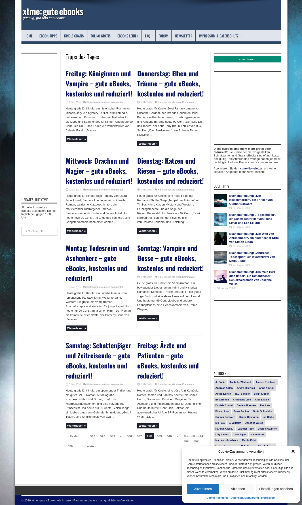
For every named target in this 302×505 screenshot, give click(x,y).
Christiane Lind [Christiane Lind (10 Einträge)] (242, 399)
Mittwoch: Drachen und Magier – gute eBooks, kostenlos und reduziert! (99, 171)
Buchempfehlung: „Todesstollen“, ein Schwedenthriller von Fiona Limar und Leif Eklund (252, 219)
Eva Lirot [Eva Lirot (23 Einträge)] (265, 405)
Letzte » (90, 446)
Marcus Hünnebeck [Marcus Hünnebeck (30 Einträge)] (226, 440)
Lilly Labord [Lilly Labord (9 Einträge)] (222, 434)
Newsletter (183, 36)
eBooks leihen (127, 36)
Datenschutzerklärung (245, 497)
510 (92, 436)
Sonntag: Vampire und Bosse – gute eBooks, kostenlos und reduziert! (170, 258)
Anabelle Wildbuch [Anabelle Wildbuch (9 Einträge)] (240, 382)
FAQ (149, 36)
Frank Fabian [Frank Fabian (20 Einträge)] (241, 411)
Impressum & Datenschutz (220, 36)
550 (186, 441)
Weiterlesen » (76, 139)
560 (196, 441)
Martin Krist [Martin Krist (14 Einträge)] (249, 440)
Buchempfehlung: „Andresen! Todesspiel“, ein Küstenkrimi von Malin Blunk (252, 257)
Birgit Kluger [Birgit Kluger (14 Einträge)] (261, 393)
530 (112, 436)
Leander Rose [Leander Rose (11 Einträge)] (245, 428)
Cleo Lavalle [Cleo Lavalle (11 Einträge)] (262, 399)
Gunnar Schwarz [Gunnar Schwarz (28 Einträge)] (225, 417)
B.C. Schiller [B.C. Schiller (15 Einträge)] (242, 393)
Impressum (268, 497)
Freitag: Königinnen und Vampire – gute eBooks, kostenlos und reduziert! (99, 83)
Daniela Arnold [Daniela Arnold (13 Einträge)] (224, 405)
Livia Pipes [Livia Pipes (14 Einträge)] (239, 434)
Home (29, 36)
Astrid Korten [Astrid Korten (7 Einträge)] (223, 393)
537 (139, 436)
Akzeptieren (203, 489)
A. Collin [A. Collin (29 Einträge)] (220, 382)
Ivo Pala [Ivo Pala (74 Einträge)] (220, 423)
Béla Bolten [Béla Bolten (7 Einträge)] (222, 399)
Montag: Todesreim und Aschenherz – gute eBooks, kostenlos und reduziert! (97, 263)
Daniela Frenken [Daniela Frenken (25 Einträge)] (246, 405)
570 (70, 446)
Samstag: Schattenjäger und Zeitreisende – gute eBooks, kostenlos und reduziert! (98, 360)
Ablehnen (238, 489)
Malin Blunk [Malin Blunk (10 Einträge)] (257, 434)
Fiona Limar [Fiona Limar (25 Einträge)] (222, 411)
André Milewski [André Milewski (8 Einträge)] (246, 388)
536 (129, 436)
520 (102, 436)
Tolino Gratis (101, 36)
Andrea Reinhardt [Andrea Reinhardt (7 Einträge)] (266, 382)
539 (159, 436)
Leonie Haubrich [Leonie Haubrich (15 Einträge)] (267, 428)
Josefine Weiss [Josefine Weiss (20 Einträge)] (254, 423)
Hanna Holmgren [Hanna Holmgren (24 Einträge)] (249, 417)
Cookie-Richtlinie (217, 497)
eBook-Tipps (48, 36)
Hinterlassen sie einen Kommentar (105, 102)
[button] (293, 451)
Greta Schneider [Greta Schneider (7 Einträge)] (262, 411)
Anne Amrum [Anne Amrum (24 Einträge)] (267, 388)
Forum (163, 36)
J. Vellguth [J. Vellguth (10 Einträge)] (235, 423)
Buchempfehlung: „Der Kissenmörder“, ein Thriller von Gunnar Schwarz (251, 199)
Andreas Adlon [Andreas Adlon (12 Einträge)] (224, 388)
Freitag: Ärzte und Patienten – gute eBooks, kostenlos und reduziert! (168, 360)
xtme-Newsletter (251, 168)
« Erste (73, 436)
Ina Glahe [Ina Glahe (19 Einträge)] (268, 417)
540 (169, 436)
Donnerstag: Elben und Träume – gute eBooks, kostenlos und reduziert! (170, 83)
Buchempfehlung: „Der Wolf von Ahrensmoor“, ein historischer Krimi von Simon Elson (254, 238)
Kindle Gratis (74, 36)
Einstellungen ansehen (276, 489)
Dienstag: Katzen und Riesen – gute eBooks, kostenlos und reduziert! (170, 171)
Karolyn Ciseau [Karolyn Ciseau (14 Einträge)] (224, 428)
